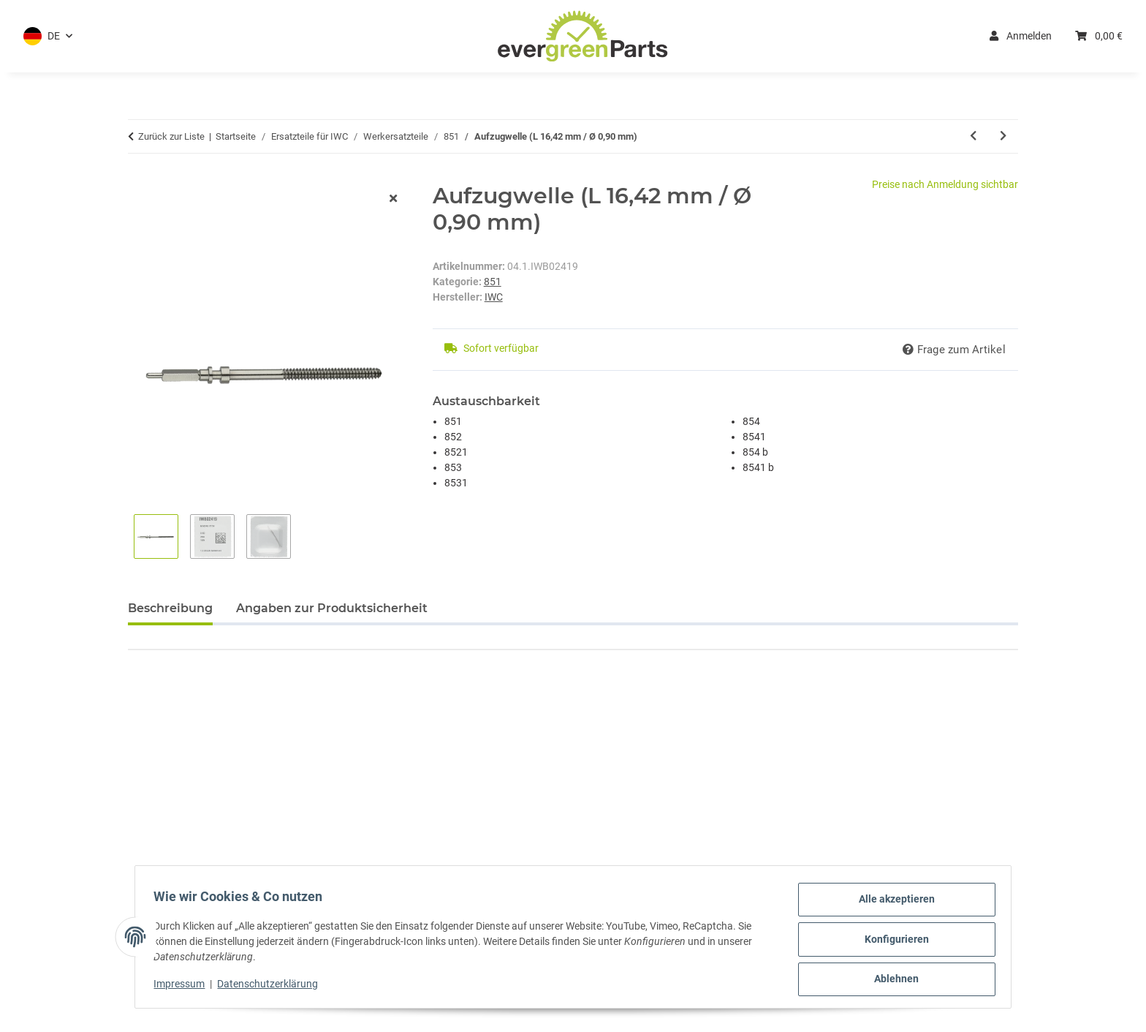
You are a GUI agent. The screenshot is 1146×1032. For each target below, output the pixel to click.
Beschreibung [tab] (170, 608)
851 (492, 281)
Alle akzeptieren (892, 904)
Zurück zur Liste (171, 136)
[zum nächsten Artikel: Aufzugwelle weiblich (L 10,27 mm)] (1003, 136)
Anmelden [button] (1021, 36)
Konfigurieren (892, 942)
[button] (48, 36)
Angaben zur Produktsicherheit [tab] (332, 608)
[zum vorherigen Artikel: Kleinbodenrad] (973, 136)
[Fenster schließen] (393, 199)
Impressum (184, 987)
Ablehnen (892, 980)
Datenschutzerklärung (272, 987)
